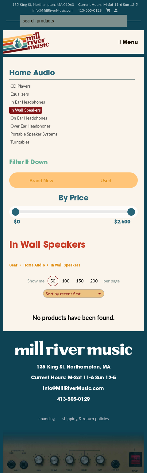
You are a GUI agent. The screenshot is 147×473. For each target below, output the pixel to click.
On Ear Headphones (28, 118)
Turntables (19, 142)
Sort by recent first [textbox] (63, 293)
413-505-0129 (73, 399)
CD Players (20, 86)
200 (94, 280)
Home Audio (32, 73)
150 (79, 280)
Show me (35, 281)
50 (52, 280)
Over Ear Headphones (30, 126)
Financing (46, 418)
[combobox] (73, 293)
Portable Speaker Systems (33, 134)
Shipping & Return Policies (85, 418)
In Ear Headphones (27, 102)
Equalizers (19, 94)
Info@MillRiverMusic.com (53, 10)
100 (65, 280)
